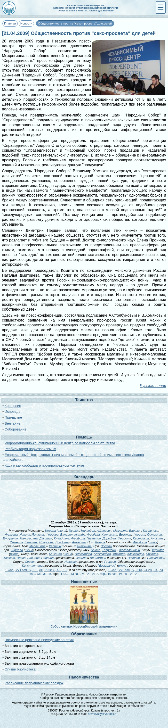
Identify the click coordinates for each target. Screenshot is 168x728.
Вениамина (98, 558)
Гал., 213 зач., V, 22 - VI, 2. (80, 574)
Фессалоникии (129, 550)
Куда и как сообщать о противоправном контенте (44, 465)
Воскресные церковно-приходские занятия (39, 640)
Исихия (74, 530)
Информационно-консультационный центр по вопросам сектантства (60, 443)
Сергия (30, 561)
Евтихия (30, 542)
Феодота (124, 538)
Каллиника (150, 530)
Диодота (62, 542)
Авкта (95, 550)
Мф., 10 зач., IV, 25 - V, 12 (118, 574)
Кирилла (17, 550)
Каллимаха (109, 534)
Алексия (9, 558)
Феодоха (139, 534)
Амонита (79, 542)
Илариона (46, 542)
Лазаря (100, 542)
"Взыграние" (107, 565)
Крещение (13, 406)
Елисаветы (155, 558)
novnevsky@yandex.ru (103, 714)
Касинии (55, 546)
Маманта (120, 530)
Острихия (154, 534)
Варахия (135, 530)
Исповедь (12, 412)
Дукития (45, 538)
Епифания (10, 538)
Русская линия (153, 386)
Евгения (125, 534)
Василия (33, 558)
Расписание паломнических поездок (34, 683)
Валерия (66, 534)
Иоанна (81, 558)
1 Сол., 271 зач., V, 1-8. (21, 570)
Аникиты (157, 538)
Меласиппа (37, 546)
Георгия (110, 561)
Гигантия (94, 538)
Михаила (55, 554)
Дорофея (109, 538)
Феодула (93, 534)
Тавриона (109, 550)
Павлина (47, 558)
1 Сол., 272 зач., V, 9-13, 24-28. (130, 570)
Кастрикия (141, 538)
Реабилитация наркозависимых (30, 449)
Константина (32, 565)
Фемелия (16, 542)
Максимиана (29, 538)
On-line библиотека (20, 669)
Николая (152, 554)
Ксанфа (80, 534)
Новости (26, 23)
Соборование (15, 429)
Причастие (13, 417)
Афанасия (104, 530)
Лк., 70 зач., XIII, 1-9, (53, 570)
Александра (83, 554)
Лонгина (38, 534)
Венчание (12, 423)
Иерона (50, 530)
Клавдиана (62, 538)
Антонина (84, 546)
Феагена (11, 534)
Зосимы (106, 546)
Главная (10, 23)
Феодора (52, 534)
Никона (24, 534)
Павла (21, 558)
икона (62, 530)
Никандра (88, 530)
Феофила (78, 538)
